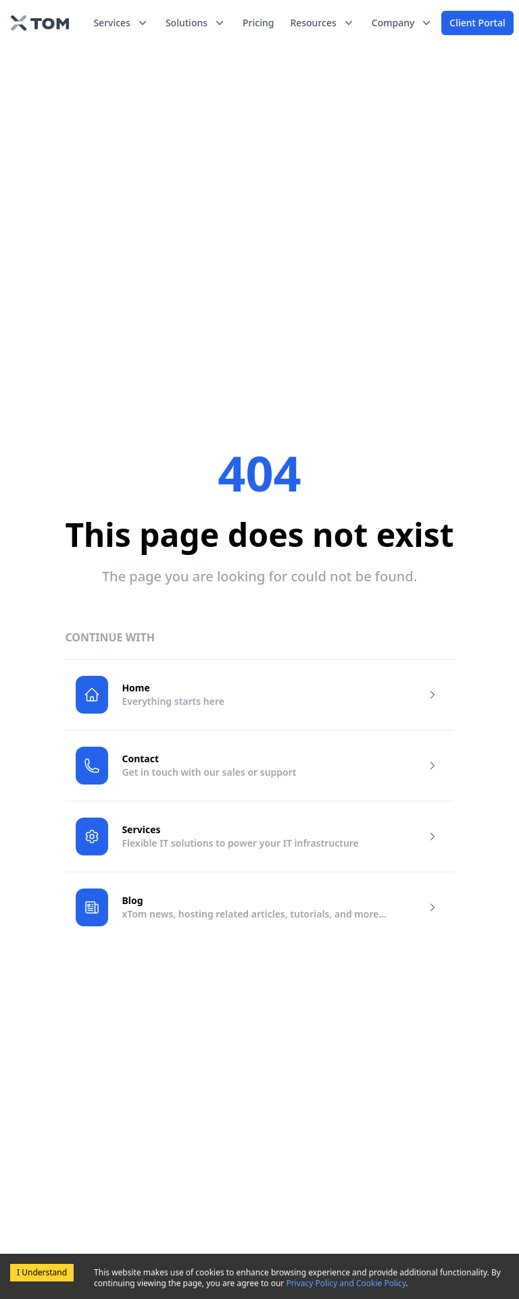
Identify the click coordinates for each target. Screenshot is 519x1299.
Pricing (258, 22)
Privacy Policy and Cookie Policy (345, 1283)
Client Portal (477, 22)
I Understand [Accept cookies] (42, 1272)
